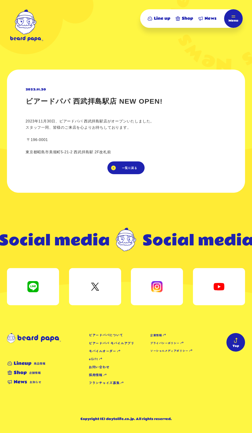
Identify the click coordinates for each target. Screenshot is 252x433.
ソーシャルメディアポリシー (169, 351)
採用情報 (96, 374)
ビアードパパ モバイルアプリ (111, 343)
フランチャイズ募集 (104, 382)
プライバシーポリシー (164, 343)
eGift (93, 358)
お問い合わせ (99, 367)
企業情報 (156, 335)
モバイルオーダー (102, 351)
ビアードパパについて (106, 335)
